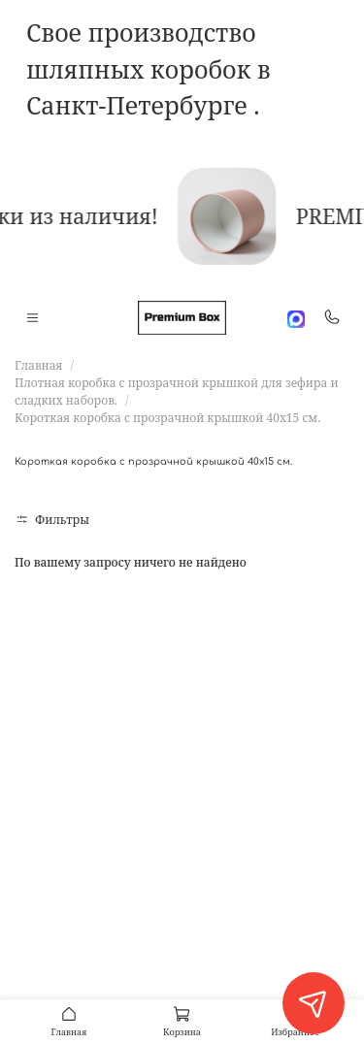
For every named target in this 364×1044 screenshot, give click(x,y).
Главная (38, 365)
